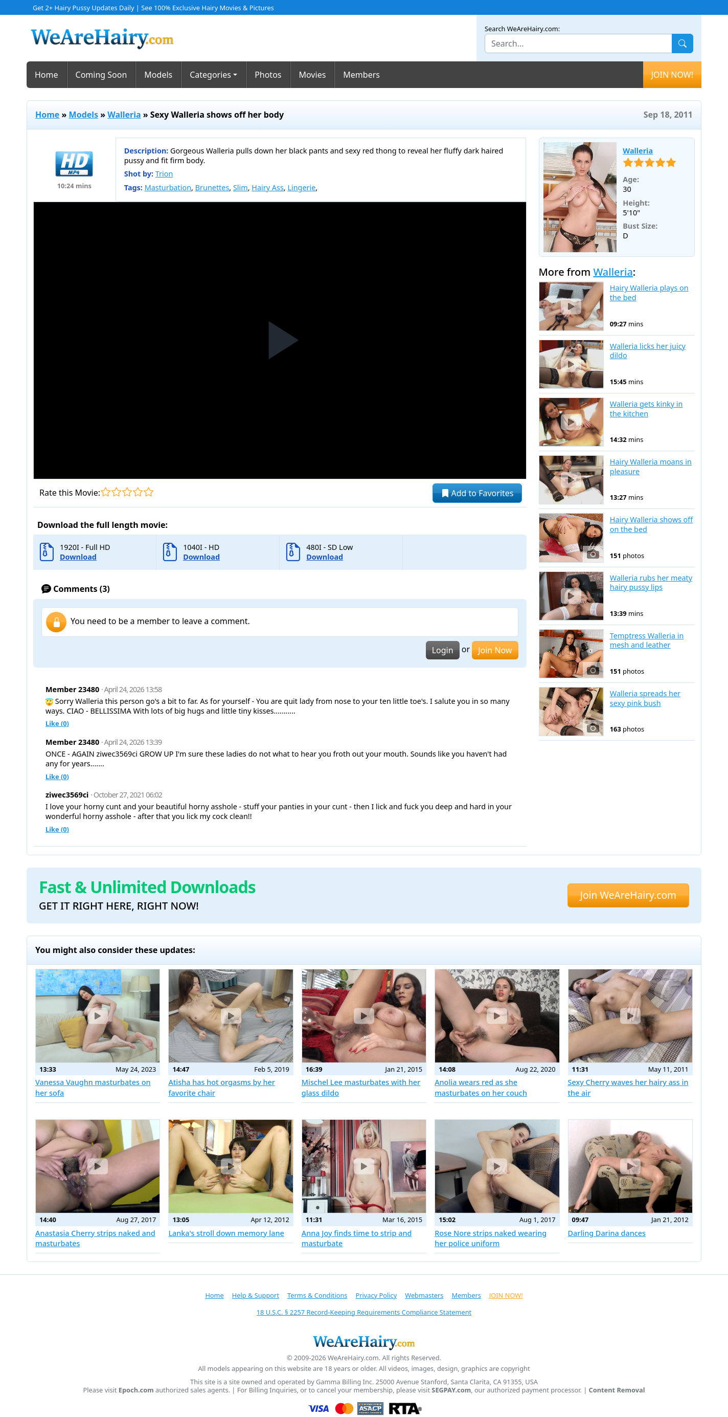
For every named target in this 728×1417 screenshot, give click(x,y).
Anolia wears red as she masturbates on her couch (481, 1087)
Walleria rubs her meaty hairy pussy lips (651, 582)
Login (442, 650)
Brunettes (212, 187)
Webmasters (424, 1295)
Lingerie (301, 187)
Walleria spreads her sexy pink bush (645, 698)
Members (361, 74)
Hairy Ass (267, 187)
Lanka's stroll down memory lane (226, 1233)
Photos (268, 74)
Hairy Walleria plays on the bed (649, 292)
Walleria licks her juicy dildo (648, 351)
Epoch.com (136, 1390)
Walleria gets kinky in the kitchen (646, 409)
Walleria (124, 114)
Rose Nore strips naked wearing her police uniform (491, 1238)
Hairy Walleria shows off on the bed (651, 524)
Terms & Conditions (317, 1295)
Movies (312, 74)
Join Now (495, 650)
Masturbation (168, 187)
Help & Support (255, 1295)
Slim (240, 187)
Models (158, 74)
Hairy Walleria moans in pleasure (651, 466)
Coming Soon (101, 74)
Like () (57, 723)
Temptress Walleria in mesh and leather (647, 640)
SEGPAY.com (451, 1390)
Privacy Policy (376, 1295)
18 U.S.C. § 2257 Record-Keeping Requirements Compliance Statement (364, 1312)
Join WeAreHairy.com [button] (628, 895)
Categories (210, 74)
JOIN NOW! (672, 74)
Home (46, 74)
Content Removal (617, 1390)
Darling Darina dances (607, 1233)
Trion (164, 174)
